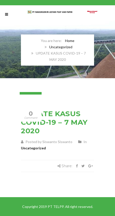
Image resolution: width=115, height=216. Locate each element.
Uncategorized (60, 47)
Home (69, 40)
